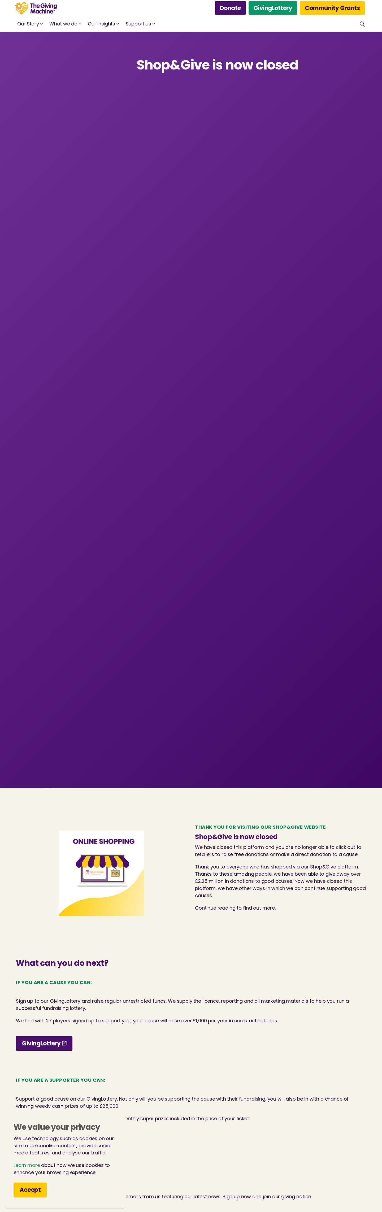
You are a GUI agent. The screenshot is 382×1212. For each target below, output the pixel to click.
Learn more (27, 1165)
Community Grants (332, 8)
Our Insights (101, 23)
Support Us (138, 23)
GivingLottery (273, 8)
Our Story (28, 23)
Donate (230, 8)
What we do (63, 23)
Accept (30, 1189)
